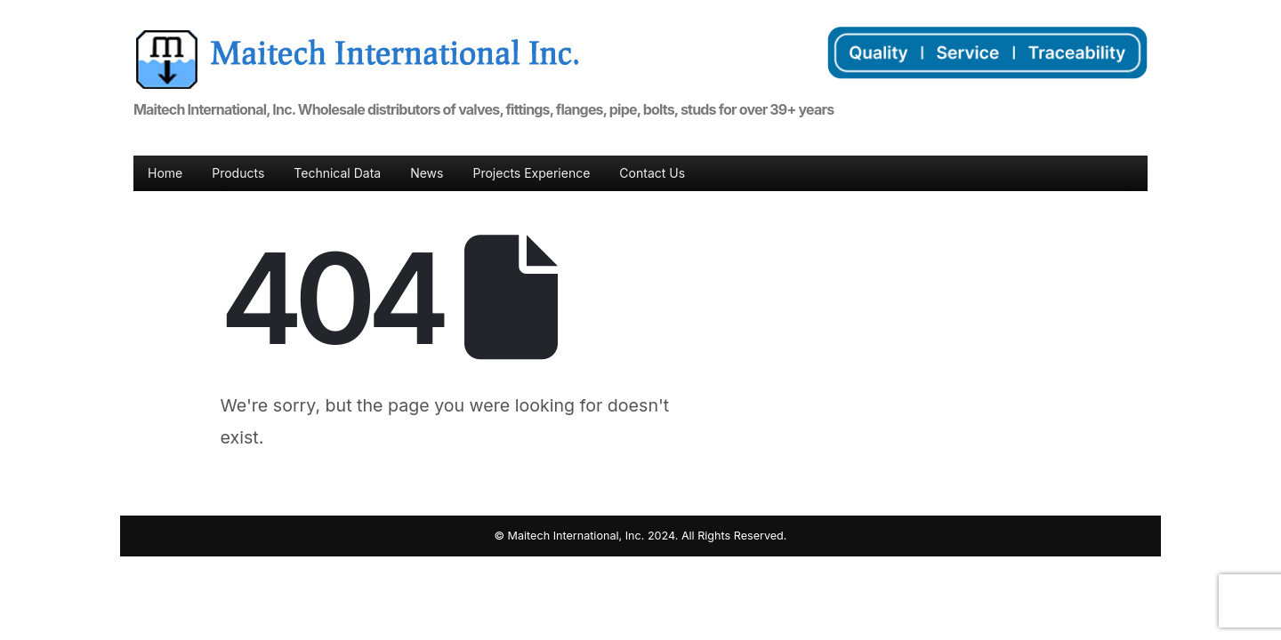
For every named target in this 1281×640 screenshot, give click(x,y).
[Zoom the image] (356, 36)
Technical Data (337, 172)
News (426, 172)
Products (238, 172)
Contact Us (652, 172)
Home (165, 172)
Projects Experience (531, 172)
